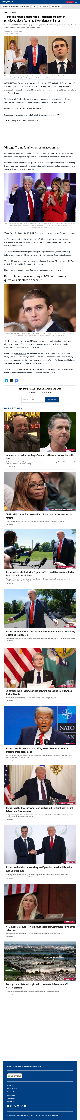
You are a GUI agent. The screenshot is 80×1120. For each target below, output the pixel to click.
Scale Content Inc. (26, 1066)
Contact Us (10, 1101)
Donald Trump (32, 90)
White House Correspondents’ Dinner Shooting (16, 6)
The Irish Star (20, 353)
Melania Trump (52, 90)
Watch (70, 2)
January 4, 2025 (33, 121)
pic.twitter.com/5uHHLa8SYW (46, 115)
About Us (9, 1085)
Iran (34, 6)
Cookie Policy (11, 1095)
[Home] (7, 2)
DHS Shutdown (56, 6)
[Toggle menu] (77, 2)
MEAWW (9, 1066)
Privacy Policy (11, 1092)
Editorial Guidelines (12, 1088)
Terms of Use (10, 1098)
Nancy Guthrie (44, 6)
